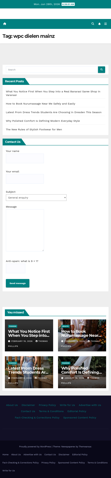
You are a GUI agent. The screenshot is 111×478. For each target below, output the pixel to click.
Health (65, 326)
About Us (12, 405)
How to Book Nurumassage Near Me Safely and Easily (40, 103)
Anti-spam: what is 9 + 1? (22, 266)
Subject (36, 195)
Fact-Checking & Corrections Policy (37, 417)
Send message (18, 283)
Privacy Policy (47, 405)
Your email (25, 177)
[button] (92, 23)
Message (25, 228)
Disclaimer (28, 405)
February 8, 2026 (74, 341)
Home (5, 454)
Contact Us (28, 411)
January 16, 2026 (74, 378)
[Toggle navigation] (106, 24)
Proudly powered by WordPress (35, 446)
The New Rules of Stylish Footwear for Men (34, 129)
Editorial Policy (76, 411)
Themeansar (85, 446)
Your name (25, 156)
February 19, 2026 (22, 341)
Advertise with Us (90, 405)
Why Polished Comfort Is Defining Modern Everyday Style (43, 120)
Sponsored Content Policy (79, 417)
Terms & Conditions (51, 411)
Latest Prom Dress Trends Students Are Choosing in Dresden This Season (54, 112)
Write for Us (67, 405)
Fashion (12, 326)
